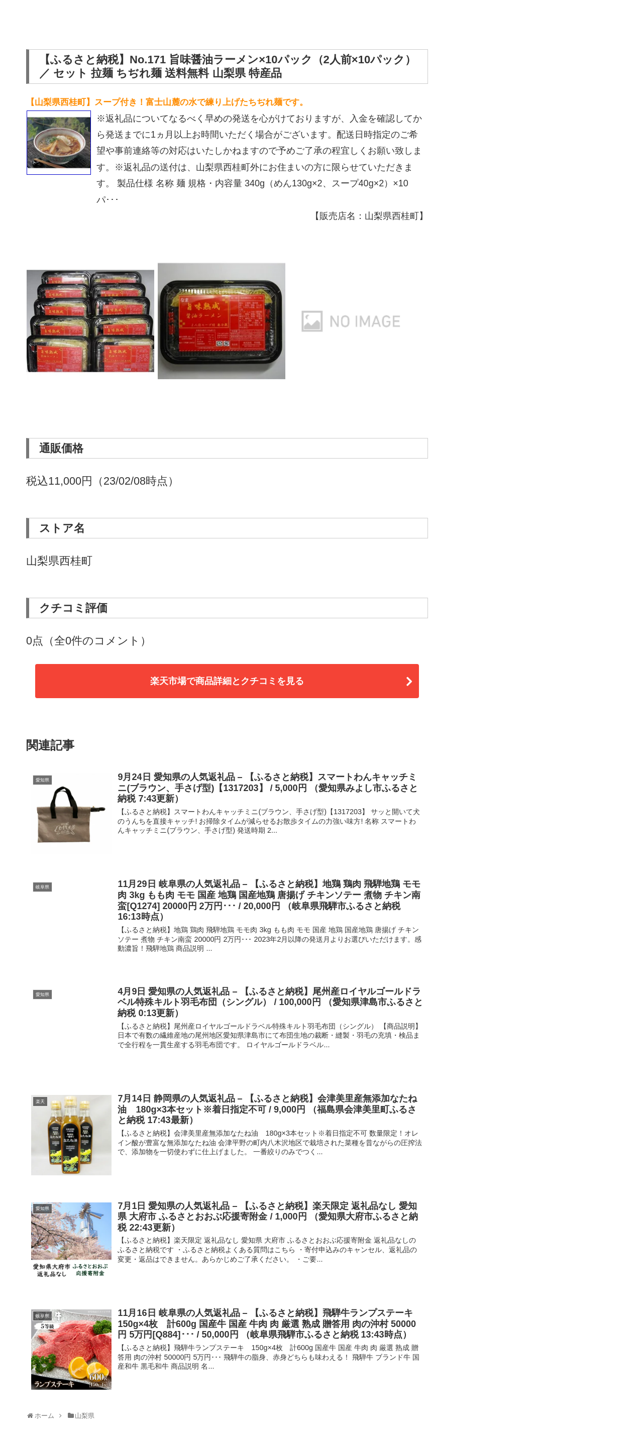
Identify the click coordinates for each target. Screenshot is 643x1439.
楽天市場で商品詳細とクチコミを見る (227, 681)
